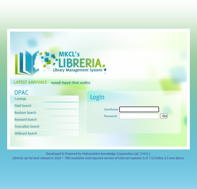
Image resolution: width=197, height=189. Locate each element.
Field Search (23, 103)
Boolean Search (25, 110)
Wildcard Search (26, 131)
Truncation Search (27, 124)
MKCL (145, 151)
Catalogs (20, 96)
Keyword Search (26, 117)
